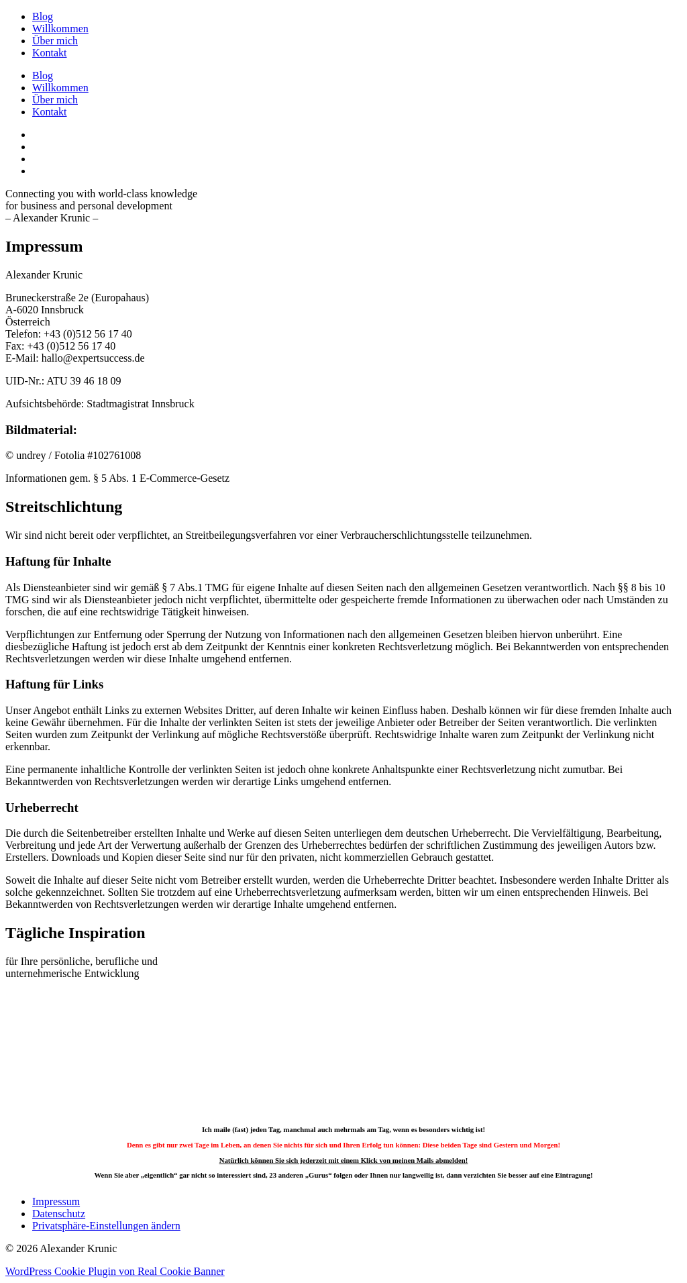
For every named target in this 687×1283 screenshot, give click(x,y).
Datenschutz (58, 1213)
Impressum (56, 1201)
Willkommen (60, 28)
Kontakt (49, 52)
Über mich (55, 40)
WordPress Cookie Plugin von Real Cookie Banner (115, 1271)
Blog (42, 16)
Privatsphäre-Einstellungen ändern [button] (106, 1225)
